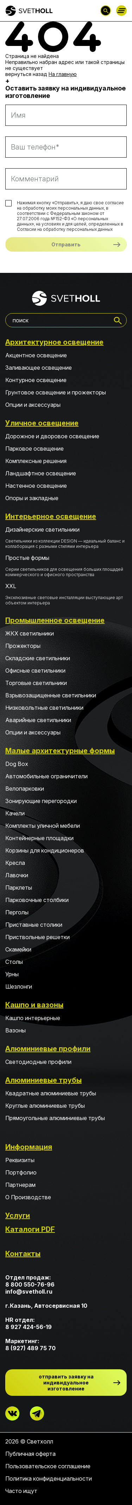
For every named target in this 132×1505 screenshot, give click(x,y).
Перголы (17, 912)
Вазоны (15, 1030)
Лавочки (16, 875)
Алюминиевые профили (47, 1048)
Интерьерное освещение (50, 516)
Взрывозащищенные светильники (50, 695)
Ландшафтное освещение (40, 473)
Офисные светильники (35, 670)
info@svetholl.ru (28, 1291)
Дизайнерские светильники (66, 537)
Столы (14, 961)
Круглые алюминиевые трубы (45, 1105)
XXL (66, 593)
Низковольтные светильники (44, 707)
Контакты (22, 1253)
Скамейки (18, 949)
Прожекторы (22, 645)
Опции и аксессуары (33, 404)
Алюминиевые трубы (43, 1080)
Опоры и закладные (31, 498)
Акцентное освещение (36, 355)
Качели (15, 813)
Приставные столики (33, 924)
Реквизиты (19, 1160)
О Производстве (28, 1197)
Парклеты (18, 887)
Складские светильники (37, 658)
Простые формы (66, 565)
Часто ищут (21, 1490)
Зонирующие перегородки (41, 800)
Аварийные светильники (38, 720)
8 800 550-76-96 (30, 1284)
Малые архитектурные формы (60, 750)
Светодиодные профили (38, 1061)
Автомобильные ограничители (46, 776)
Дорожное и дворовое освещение (52, 436)
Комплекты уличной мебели (42, 825)
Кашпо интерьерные (32, 1017)
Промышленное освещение (55, 620)
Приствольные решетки (37, 937)
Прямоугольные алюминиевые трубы (55, 1118)
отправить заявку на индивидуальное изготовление (66, 1383)
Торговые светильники (36, 682)
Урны (12, 974)
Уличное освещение (41, 423)
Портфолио (21, 1172)
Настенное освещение (36, 485)
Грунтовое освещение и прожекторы (55, 392)
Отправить (66, 244)
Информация (28, 1147)
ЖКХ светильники (29, 633)
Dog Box (16, 763)
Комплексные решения (36, 460)
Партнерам (20, 1184)
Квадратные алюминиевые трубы (50, 1093)
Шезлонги (18, 986)
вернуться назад (26, 74)
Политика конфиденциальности (48, 1478)
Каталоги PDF (30, 1229)
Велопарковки (24, 788)
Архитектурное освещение (54, 342)
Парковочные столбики (37, 899)
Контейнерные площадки (39, 838)
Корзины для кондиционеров (44, 850)
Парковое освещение (34, 448)
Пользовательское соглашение (47, 1466)
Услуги (17, 1215)
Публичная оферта (30, 1453)
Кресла (15, 862)
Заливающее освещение (38, 367)
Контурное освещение (36, 379)
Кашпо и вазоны (34, 1005)
